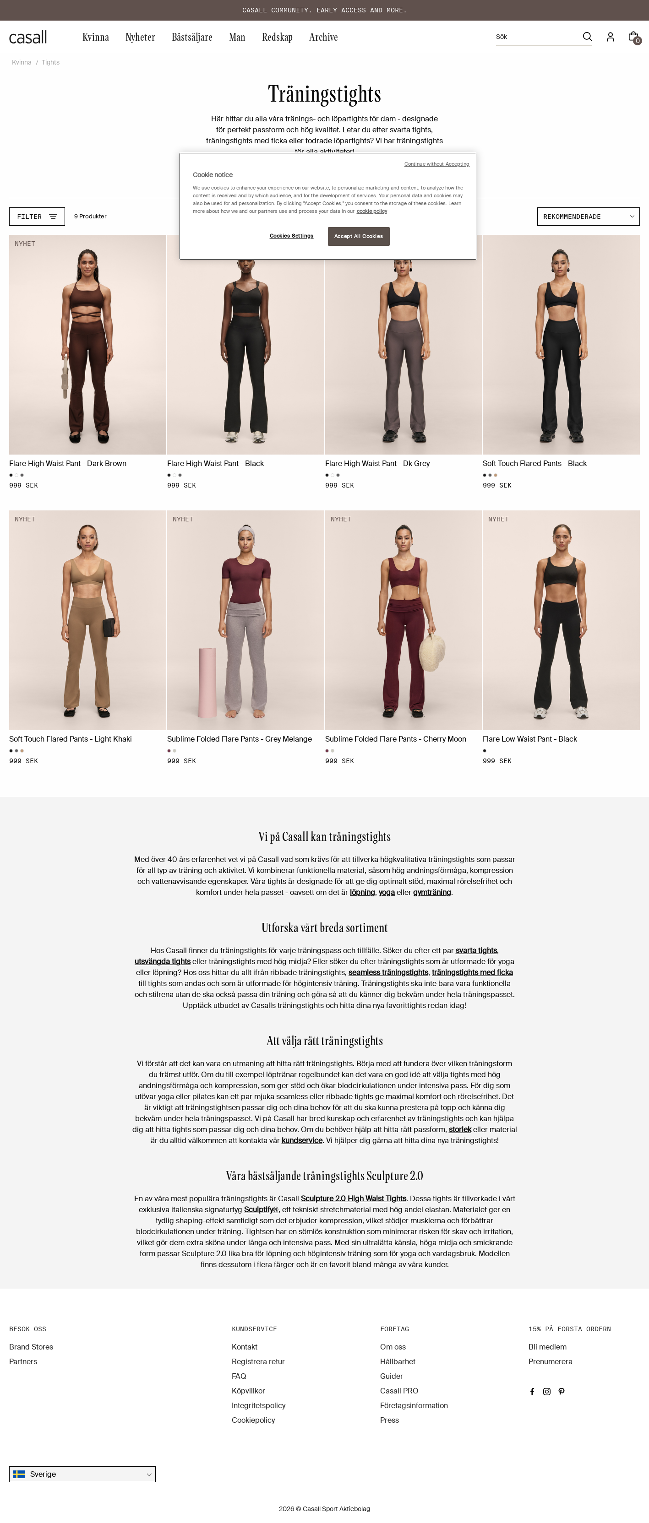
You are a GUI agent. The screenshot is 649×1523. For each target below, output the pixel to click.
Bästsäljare (192, 36)
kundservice (302, 1140)
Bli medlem (548, 1347)
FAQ (239, 1376)
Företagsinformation (414, 1405)
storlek (460, 1129)
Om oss (393, 1347)
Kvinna (95, 36)
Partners (23, 1361)
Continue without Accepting (437, 164)
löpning (362, 892)
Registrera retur (258, 1361)
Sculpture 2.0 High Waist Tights (353, 1198)
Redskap (277, 36)
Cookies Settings (292, 236)
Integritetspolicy (258, 1405)
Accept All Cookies (358, 236)
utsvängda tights (163, 961)
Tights (51, 62)
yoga (387, 892)
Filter (37, 216)
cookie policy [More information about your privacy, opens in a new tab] (372, 211)
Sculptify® (261, 1209)
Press (389, 1420)
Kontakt (244, 1347)
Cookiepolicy (253, 1420)
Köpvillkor (248, 1391)
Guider (391, 1376)
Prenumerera (551, 1361)
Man (237, 36)
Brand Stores (31, 1347)
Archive (323, 36)
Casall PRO (399, 1391)
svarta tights (476, 950)
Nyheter (140, 36)
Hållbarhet (397, 1361)
